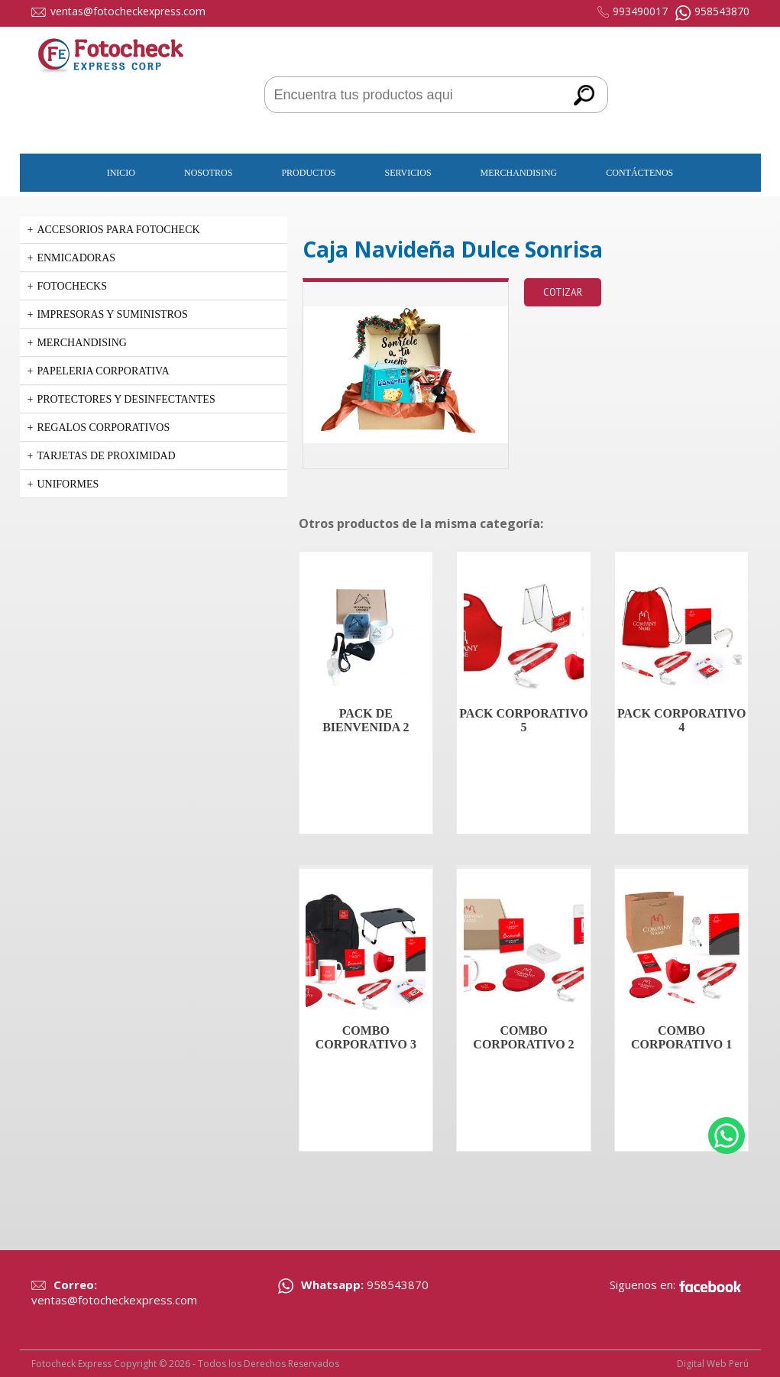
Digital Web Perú (713, 1363)
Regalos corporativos (103, 427)
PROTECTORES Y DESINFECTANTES (126, 399)
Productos (308, 172)
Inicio (121, 172)
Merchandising (519, 172)
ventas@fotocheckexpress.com (128, 11)
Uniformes (68, 484)
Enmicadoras (76, 258)
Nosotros (208, 172)
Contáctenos (639, 172)
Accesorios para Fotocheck (118, 229)
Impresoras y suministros (112, 314)
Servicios (408, 172)
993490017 (640, 11)
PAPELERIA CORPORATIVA (103, 371)
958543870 (721, 11)
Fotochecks (72, 286)
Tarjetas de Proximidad (106, 456)
